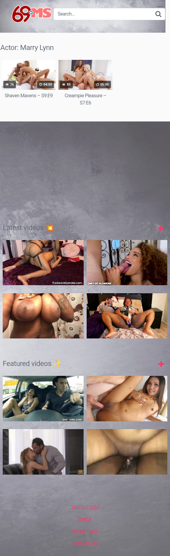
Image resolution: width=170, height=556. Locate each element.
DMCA (85, 519)
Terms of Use (85, 543)
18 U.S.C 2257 (85, 507)
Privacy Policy (85, 531)
